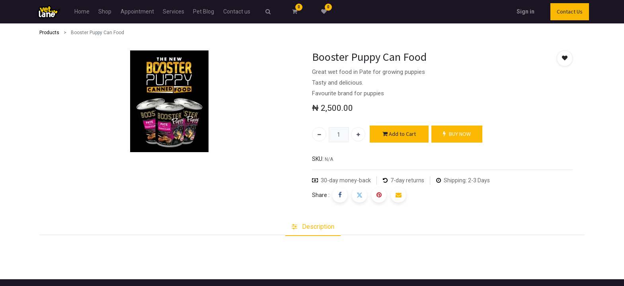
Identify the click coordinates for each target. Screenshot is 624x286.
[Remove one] (319, 134)
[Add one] (358, 134)
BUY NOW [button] (457, 134)
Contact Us (570, 11)
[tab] (313, 227)
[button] (565, 58)
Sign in (525, 11)
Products (49, 32)
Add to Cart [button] (399, 134)
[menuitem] (82, 11)
